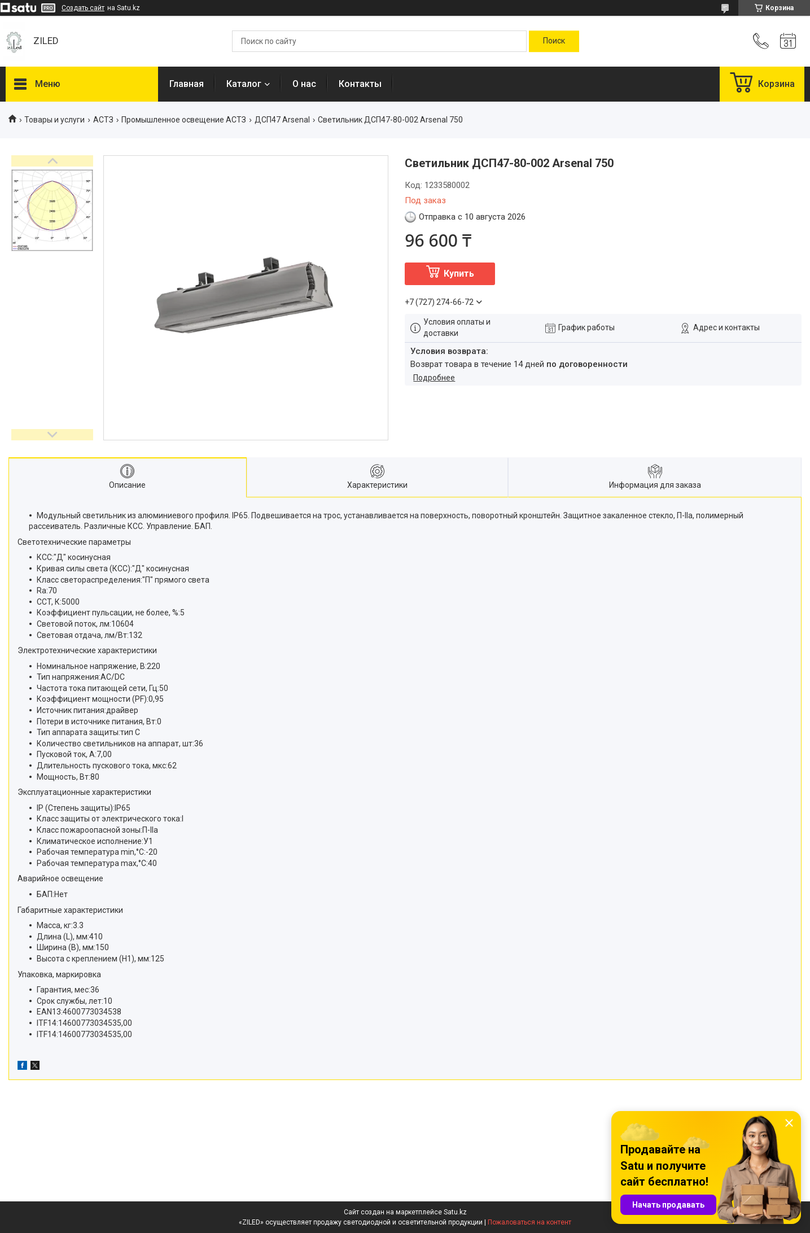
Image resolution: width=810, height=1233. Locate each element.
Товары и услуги (54, 119)
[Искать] (554, 41)
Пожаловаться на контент (529, 1222)
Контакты (360, 83)
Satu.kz (455, 1212)
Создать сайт (83, 8)
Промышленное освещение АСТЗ (183, 119)
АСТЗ (103, 119)
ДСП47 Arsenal (282, 119)
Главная (186, 83)
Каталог (243, 83)
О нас (304, 83)
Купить (459, 273)
